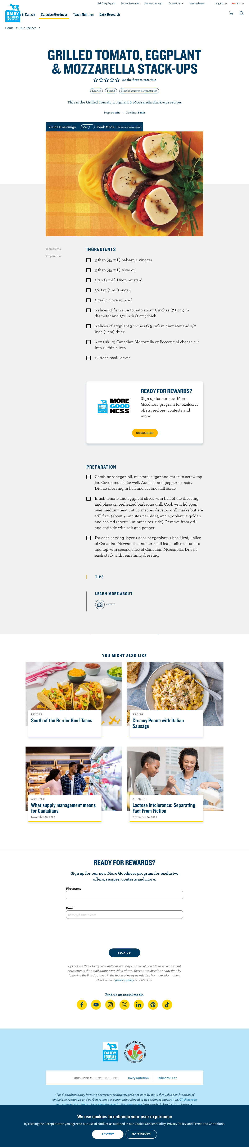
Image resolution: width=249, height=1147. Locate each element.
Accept (107, 1134)
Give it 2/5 (101, 80)
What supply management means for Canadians (63, 808)
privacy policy (124, 980)
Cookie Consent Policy (150, 1124)
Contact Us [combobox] (174, 3)
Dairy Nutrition (138, 1078)
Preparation (53, 255)
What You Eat (167, 1078)
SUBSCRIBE (145, 433)
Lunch (111, 90)
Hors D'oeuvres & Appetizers (139, 90)
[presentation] (124, 933)
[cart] (231, 14)
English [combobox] (219, 3)
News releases (197, 3)
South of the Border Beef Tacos (61, 721)
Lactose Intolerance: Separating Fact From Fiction (163, 808)
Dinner (96, 90)
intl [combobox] (238, 3)
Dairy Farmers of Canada (12, 13)
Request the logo (153, 3)
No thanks (141, 1134)
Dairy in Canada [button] (40, 14)
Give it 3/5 (106, 80)
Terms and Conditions (208, 1124)
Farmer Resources (130, 3)
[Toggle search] (242, 14)
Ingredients (53, 248)
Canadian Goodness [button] (72, 14)
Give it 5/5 (117, 80)
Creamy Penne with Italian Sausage (158, 723)
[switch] (110, 126)
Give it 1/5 (95, 80)
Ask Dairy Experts (107, 3)
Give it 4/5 (112, 80)
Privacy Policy (176, 1124)
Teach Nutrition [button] (105, 14)
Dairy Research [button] (134, 14)
